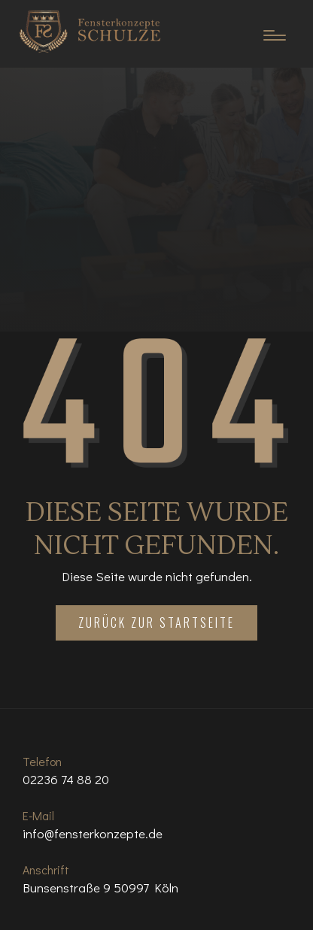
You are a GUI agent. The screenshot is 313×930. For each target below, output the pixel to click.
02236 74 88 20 (66, 779)
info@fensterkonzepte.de (93, 833)
